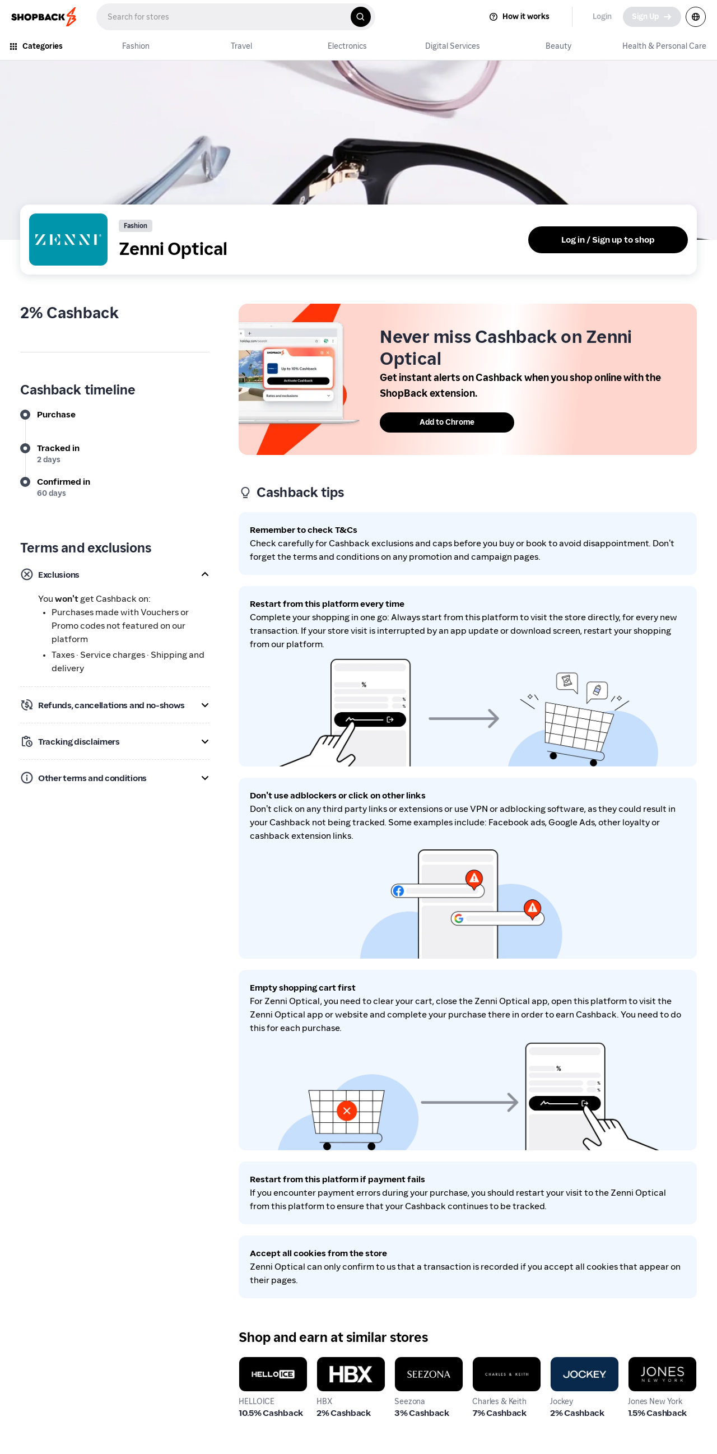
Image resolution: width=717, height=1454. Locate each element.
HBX (325, 1363)
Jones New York (659, 1363)
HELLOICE (258, 1363)
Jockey (564, 1363)
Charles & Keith (504, 1363)
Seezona (411, 1363)
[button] (114, 574)
